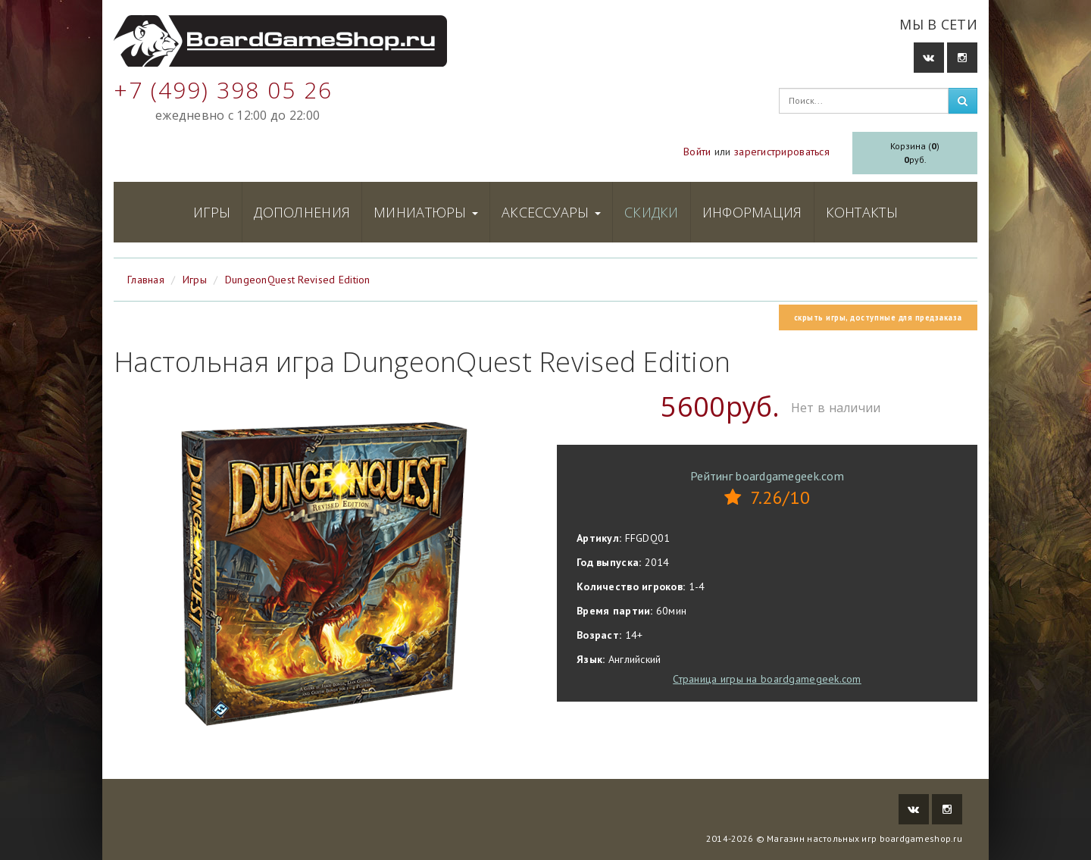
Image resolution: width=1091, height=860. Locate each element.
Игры (211, 212)
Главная (145, 279)
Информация (752, 212)
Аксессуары (551, 212)
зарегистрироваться (782, 151)
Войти (697, 151)
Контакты (862, 212)
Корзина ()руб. (914, 152)
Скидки (651, 212)
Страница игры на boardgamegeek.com (767, 679)
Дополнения (302, 212)
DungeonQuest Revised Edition (297, 279)
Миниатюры (426, 212)
